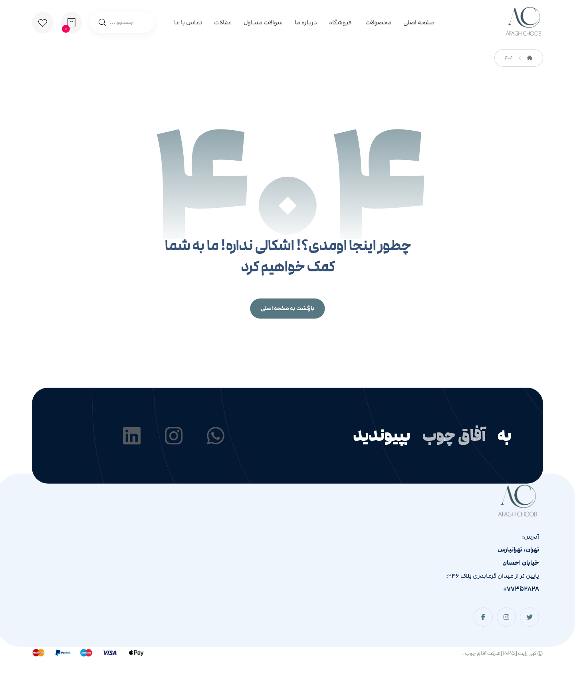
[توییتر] (529, 617)
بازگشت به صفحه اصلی (287, 309)
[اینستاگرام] (506, 617)
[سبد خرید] (71, 22)
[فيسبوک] (483, 617)
